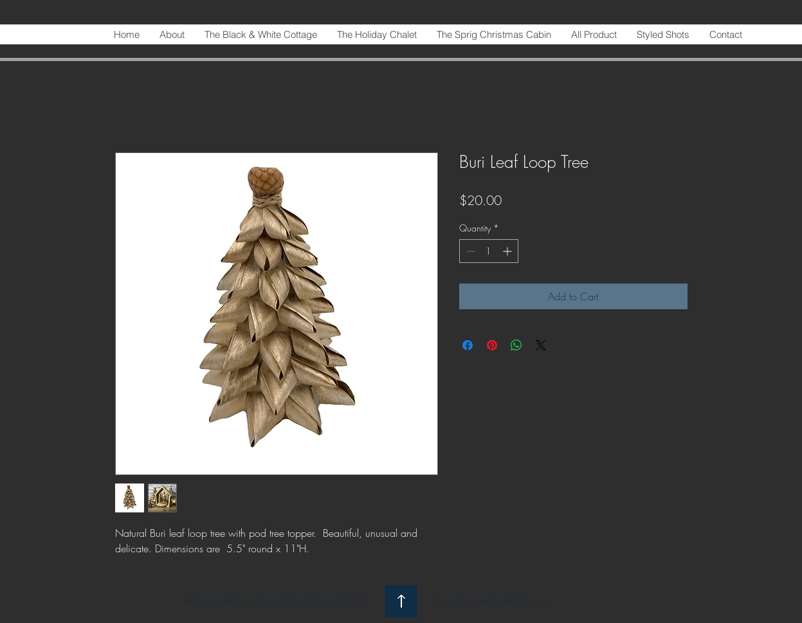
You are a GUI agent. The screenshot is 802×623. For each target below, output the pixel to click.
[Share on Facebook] (467, 345)
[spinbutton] (488, 251)
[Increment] (508, 251)
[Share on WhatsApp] (516, 345)
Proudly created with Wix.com (492, 601)
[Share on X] (541, 345)
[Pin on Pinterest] (492, 345)
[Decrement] (469, 251)
